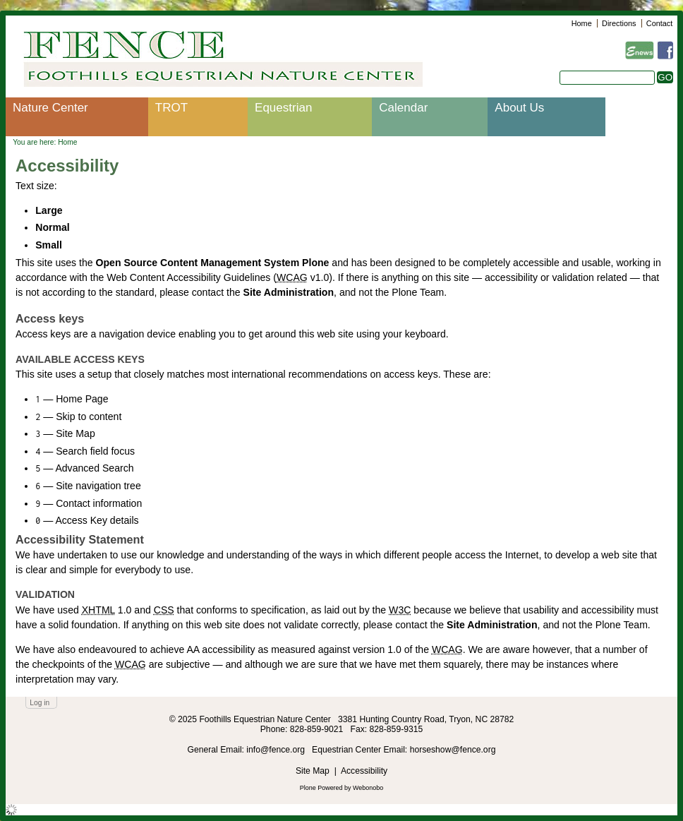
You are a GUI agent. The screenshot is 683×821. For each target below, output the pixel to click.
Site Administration (288, 292)
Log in (39, 703)
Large (48, 210)
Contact (659, 23)
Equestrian (283, 107)
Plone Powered (321, 787)
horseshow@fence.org (453, 750)
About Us (519, 107)
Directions (619, 23)
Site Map (313, 771)
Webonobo (368, 787)
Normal (52, 227)
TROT (171, 107)
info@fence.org (276, 750)
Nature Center (50, 107)
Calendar (403, 107)
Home (582, 23)
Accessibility (364, 771)
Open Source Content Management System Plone (213, 262)
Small (48, 245)
